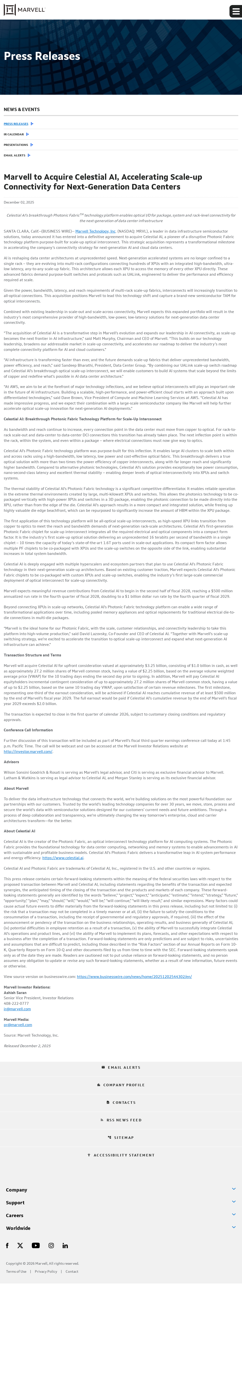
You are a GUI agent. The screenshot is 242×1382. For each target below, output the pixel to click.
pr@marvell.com (19, 1122)
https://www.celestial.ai (113, 935)
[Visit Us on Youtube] (36, 1343)
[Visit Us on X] (20, 1343)
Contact (72, 1370)
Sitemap (121, 1236)
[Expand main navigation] (235, 11)
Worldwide (18, 1327)
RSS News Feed (121, 1219)
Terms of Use (16, 1370)
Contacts (121, 1201)
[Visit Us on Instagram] (51, 1343)
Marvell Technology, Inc (101, 233)
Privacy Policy (46, 1370)
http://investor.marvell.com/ (29, 821)
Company (16, 1288)
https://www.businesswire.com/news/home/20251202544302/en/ (140, 1070)
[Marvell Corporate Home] (25, 10)
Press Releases (16, 124)
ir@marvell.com (18, 1105)
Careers (15, 1314)
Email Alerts (14, 155)
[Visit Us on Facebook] (7, 1343)
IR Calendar (14, 134)
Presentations (16, 145)
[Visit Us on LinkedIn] (65, 1343)
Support (15, 1301)
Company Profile (121, 1183)
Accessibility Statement (121, 1254)
